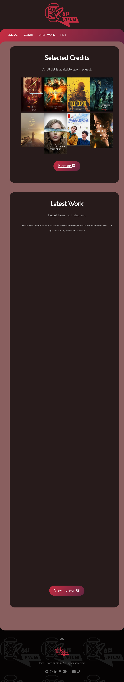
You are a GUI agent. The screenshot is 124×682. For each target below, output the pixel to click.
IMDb (63, 35)
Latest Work (46, 35)
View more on (66, 590)
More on (66, 166)
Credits (28, 35)
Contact (13, 35)
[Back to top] (62, 639)
